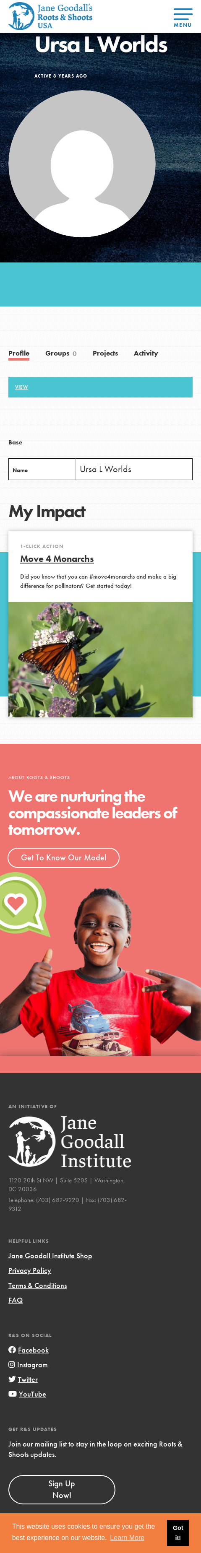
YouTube (27, 1394)
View (21, 387)
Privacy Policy (29, 1270)
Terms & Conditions (37, 1285)
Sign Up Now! (61, 1489)
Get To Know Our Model (63, 857)
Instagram (28, 1364)
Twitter (23, 1379)
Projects (105, 353)
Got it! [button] (178, 1532)
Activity (146, 353)
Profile (18, 353)
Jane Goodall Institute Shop (50, 1255)
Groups (61, 354)
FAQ (15, 1300)
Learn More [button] (127, 1537)
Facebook (28, 1350)
